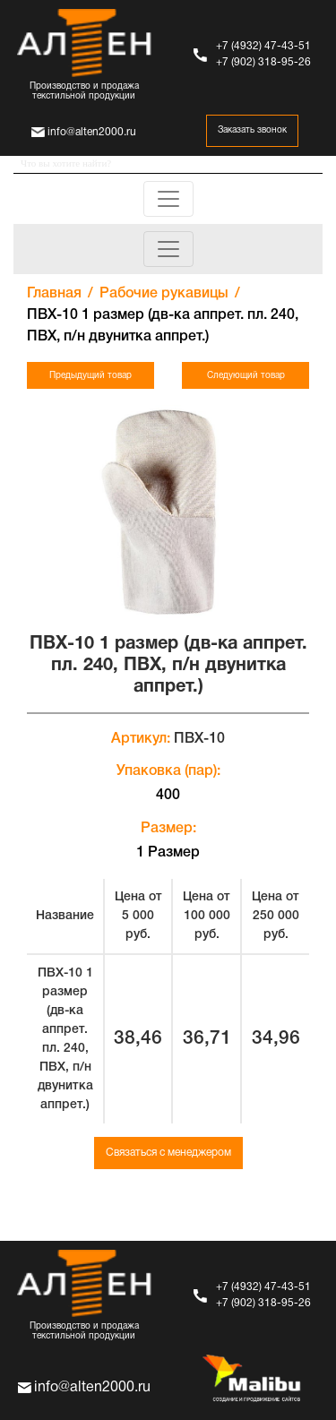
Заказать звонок (252, 130)
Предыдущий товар (90, 376)
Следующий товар (246, 376)
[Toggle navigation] (168, 199)
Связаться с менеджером (168, 1153)
